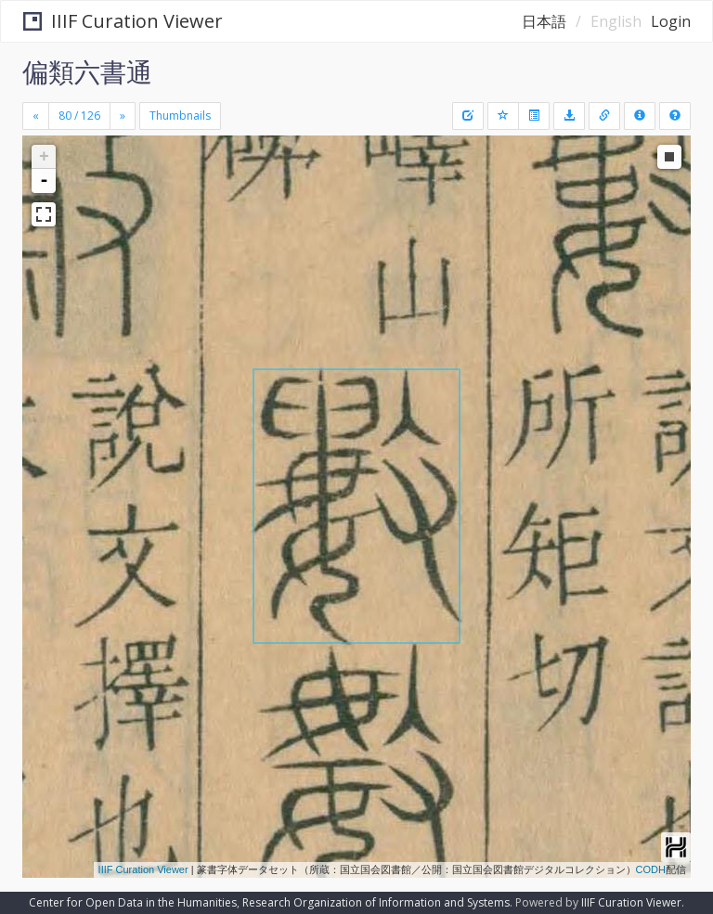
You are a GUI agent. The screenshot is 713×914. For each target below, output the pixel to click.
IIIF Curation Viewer (123, 20)
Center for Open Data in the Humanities (133, 902)
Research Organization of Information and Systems (376, 902)
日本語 (544, 21)
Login (671, 21)
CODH (651, 869)
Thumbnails (180, 115)
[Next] (123, 116)
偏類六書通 (87, 71)
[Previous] (35, 116)
